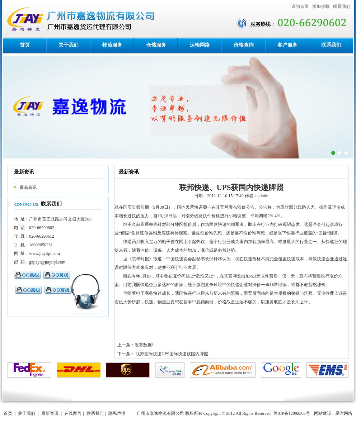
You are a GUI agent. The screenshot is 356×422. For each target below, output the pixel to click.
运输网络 (200, 45)
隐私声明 (117, 413)
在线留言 (72, 413)
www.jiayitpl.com (44, 253)
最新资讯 (28, 187)
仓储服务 (156, 45)
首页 (25, 45)
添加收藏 (320, 6)
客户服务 (287, 45)
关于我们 (68, 45)
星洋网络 (343, 413)
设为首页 (300, 6)
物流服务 (112, 45)
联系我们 (341, 6)
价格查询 (244, 45)
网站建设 (322, 413)
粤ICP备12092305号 (291, 413)
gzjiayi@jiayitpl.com (47, 262)
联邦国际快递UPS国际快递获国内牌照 (172, 353)
